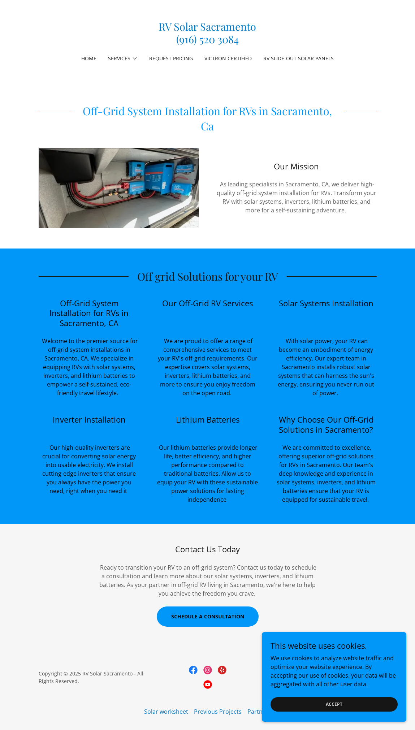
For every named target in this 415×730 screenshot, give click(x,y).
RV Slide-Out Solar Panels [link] (298, 58)
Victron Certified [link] (228, 58)
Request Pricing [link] (171, 58)
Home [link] (88, 58)
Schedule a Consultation (207, 616)
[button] (123, 58)
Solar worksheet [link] (166, 712)
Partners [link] (259, 712)
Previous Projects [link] (218, 712)
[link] (207, 41)
